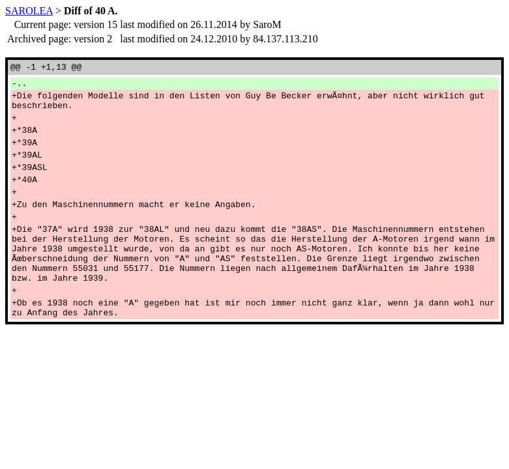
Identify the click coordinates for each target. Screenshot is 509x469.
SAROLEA (29, 10)
